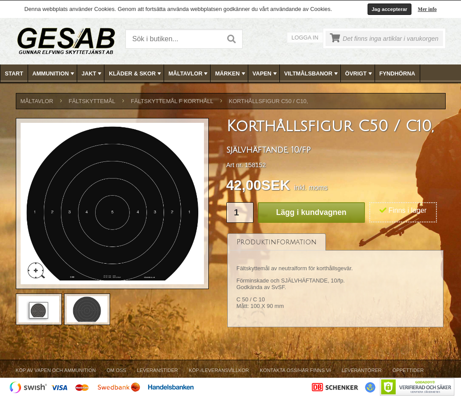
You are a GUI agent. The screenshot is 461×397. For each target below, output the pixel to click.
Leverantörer (362, 370)
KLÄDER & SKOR (136, 73)
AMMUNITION (54, 73)
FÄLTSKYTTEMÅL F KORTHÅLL (172, 101)
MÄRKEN (231, 73)
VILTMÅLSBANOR (311, 73)
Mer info (427, 9)
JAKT (92, 73)
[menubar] (230, 73)
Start (14, 73)
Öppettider (408, 370)
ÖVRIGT (359, 73)
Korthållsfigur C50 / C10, (268, 101)
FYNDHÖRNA (397, 73)
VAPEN (266, 73)
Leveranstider (157, 370)
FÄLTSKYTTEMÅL (92, 101)
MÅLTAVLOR (188, 73)
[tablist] (335, 280)
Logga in (305, 37)
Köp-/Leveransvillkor (219, 370)
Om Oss (116, 370)
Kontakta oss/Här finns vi (295, 370)
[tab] (276, 241)
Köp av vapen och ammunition (56, 370)
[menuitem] (14, 73)
